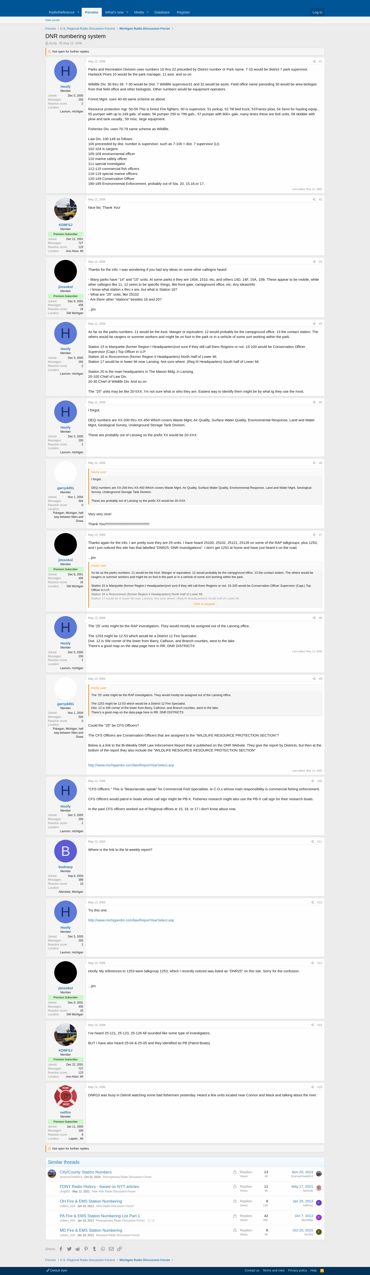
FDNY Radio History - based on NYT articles (99, 1186)
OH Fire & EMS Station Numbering (91, 1201)
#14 (319, 1025)
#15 (319, 1087)
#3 (320, 261)
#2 (320, 199)
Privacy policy (297, 1270)
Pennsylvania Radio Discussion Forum (127, 1177)
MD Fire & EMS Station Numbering (91, 1230)
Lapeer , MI (76, 1138)
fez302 (308, 1234)
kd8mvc (308, 1205)
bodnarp (65, 867)
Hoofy (53, 43)
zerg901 (65, 1191)
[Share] (314, 61)
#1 (320, 61)
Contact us (252, 1270)
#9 (320, 678)
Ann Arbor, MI (74, 251)
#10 (319, 781)
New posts (52, 20)
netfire (65, 1112)
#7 (320, 535)
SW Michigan (75, 313)
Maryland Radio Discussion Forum (117, 1235)
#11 (319, 841)
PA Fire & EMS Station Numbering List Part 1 (100, 1216)
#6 (320, 463)
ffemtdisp (307, 1220)
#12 (319, 902)
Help (313, 1270)
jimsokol (65, 287)
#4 (320, 323)
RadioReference (62, 12)
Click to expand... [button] (205, 604)
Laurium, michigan (71, 111)
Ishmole (308, 1190)
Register (183, 12)
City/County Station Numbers (86, 1172)
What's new (114, 12)
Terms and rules (274, 1270)
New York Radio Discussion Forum (114, 1191)
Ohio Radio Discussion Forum (115, 1206)
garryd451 (65, 488)
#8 (320, 618)
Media (139, 12)
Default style (56, 1270)
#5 (320, 402)
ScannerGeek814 (71, 1177)
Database (161, 12)
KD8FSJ (65, 225)
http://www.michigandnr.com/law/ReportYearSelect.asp (131, 765)
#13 (319, 963)
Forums (91, 12)
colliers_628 (67, 1206)
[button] (78, 12)
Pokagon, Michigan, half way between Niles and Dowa (68, 517)
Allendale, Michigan (70, 891)
